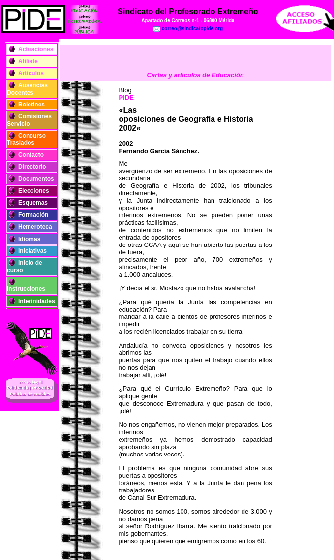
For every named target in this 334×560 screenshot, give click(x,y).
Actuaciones (35, 49)
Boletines (31, 104)
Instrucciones (26, 288)
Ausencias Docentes (27, 89)
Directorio (32, 166)
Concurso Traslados (26, 139)
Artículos (31, 73)
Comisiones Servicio (29, 120)
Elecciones (33, 190)
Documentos (36, 178)
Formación (33, 214)
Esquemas (33, 202)
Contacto (31, 154)
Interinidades (36, 301)
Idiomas (29, 239)
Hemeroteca (35, 226)
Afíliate (28, 61)
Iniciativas (32, 250)
